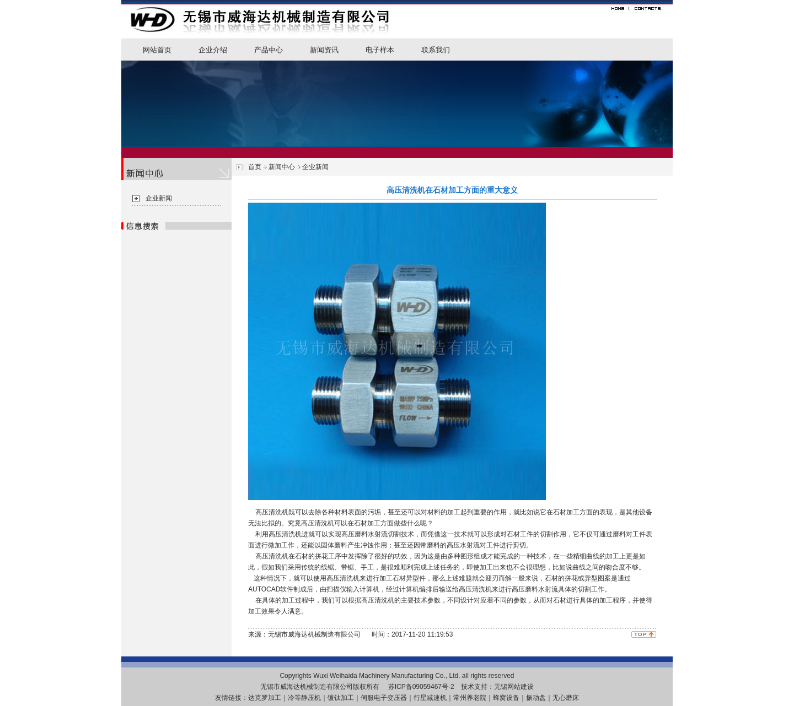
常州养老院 (469, 698)
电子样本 (380, 50)
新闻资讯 (324, 50)
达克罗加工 (264, 698)
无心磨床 (565, 698)
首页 (254, 167)
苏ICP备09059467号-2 (421, 687)
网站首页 (157, 50)
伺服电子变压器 (384, 698)
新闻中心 (282, 167)
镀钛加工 (341, 698)
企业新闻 (159, 198)
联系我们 (435, 50)
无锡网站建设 (514, 687)
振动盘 (536, 698)
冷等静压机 (304, 698)
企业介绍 (212, 50)
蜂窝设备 (506, 698)
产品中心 (268, 50)
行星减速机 (430, 698)
